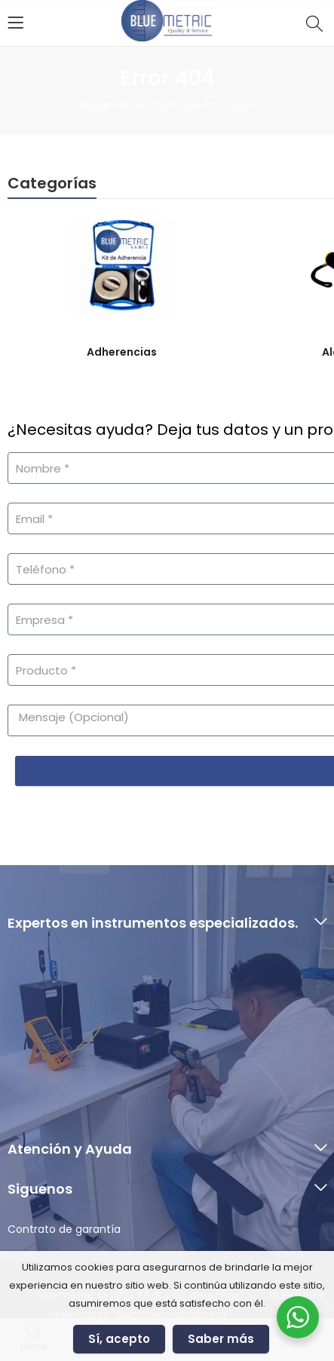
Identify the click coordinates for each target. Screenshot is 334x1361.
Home (94, 105)
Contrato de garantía (64, 1229)
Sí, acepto (119, 1339)
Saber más (221, 1339)
